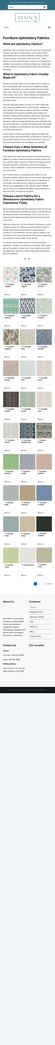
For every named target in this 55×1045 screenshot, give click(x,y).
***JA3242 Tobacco (25, 504)
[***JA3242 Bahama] (11, 462)
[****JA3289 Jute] (44, 399)
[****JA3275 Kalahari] (11, 337)
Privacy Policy (35, 636)
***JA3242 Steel (9, 504)
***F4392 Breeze (41, 441)
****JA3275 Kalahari (9, 348)
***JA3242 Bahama (9, 472)
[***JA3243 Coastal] (44, 493)
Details (8, 294)
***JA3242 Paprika (42, 472)
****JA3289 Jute (42, 410)
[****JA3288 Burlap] (11, 368)
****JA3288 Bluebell (42, 348)
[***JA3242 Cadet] (27, 462)
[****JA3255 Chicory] (44, 274)
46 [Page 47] (46, 584)
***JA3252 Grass (9, 566)
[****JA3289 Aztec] (44, 368)
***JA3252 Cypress (42, 534)
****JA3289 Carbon (9, 410)
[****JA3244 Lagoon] (27, 274)
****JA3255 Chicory (42, 285)
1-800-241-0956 (21, 2)
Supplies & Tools (36, 612)
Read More (18, 635)
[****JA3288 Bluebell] (44, 337)
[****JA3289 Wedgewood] (27, 430)
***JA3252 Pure (27, 565)
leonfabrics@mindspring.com (36, 2)
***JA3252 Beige (25, 535)
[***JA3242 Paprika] (44, 462)
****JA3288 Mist (26, 379)
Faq (31, 622)
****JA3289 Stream (9, 441)
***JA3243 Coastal (42, 504)
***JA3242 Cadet (25, 472)
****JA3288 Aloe (26, 348)
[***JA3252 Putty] (44, 555)
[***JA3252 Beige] (27, 524)
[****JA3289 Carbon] (11, 399)
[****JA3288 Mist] (27, 368)
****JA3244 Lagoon (26, 285)
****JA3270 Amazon (42, 316)
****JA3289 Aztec (42, 379)
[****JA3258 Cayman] (11, 306)
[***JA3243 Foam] (11, 524)
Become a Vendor (37, 617)
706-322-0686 (14, 660)
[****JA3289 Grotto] (27, 399)
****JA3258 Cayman (9, 316)
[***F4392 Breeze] (44, 430)
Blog (32, 632)
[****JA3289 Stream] (11, 430)
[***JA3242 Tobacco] (27, 493)
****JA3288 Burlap (9, 379)
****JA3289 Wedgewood (26, 441)
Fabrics (33, 607)
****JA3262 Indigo (26, 316)
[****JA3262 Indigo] (27, 306)
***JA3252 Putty (42, 566)
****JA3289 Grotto (26, 410)
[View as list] (29, 259)
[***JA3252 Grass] (11, 555)
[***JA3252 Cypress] (44, 524)
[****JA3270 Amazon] (44, 306)
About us (33, 627)
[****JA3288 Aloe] (27, 337)
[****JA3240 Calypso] (11, 274)
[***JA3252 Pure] (27, 555)
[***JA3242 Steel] (11, 493)
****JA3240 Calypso (9, 285)
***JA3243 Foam (9, 535)
